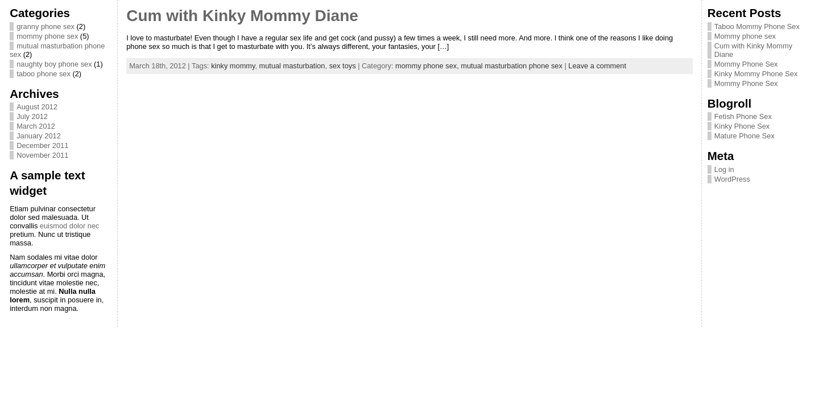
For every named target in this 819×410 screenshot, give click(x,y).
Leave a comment (597, 66)
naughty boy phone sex (54, 64)
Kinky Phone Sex (742, 126)
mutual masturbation (292, 66)
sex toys (342, 66)
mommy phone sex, (428, 66)
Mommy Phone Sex (746, 64)
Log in (724, 169)
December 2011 (42, 145)
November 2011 (42, 155)
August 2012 (36, 106)
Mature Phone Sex (744, 136)
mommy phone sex (47, 36)
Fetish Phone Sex (743, 116)
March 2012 (35, 126)
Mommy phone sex (745, 36)
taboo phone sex (43, 73)
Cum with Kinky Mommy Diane (242, 15)
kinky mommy (233, 66)
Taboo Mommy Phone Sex (757, 26)
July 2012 (32, 116)
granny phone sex (45, 26)
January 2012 (38, 136)
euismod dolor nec (70, 226)
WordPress (732, 179)
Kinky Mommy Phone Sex (756, 73)
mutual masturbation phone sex (511, 66)
